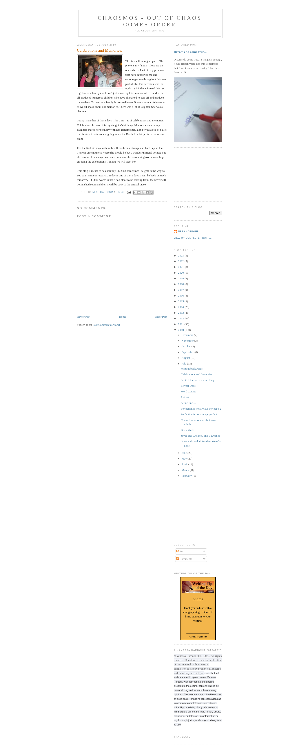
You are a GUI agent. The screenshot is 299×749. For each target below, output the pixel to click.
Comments (184, 558)
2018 (181, 284)
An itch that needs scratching (197, 380)
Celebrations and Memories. (197, 374)
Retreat (185, 397)
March (186, 470)
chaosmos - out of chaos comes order (150, 21)
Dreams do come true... (190, 52)
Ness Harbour (188, 231)
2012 (181, 318)
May (185, 458)
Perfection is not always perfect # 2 (201, 408)
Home (122, 316)
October (186, 346)
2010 (181, 329)
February (187, 475)
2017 (181, 289)
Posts (181, 551)
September (188, 352)
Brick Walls (187, 430)
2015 (181, 301)
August (186, 357)
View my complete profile (193, 238)
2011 (181, 324)
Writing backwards (191, 368)
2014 (181, 307)
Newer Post (83, 316)
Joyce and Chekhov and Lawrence (200, 435)
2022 (181, 261)
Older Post (161, 316)
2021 (181, 267)
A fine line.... (188, 403)
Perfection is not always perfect (199, 414)
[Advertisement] (196, 174)
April (185, 464)
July (184, 363)
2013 (181, 312)
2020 (181, 272)
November (188, 340)
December (188, 335)
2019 (181, 278)
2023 (181, 255)
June (185, 452)
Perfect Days (188, 385)
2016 (181, 295)
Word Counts (188, 391)
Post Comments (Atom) (106, 324)
